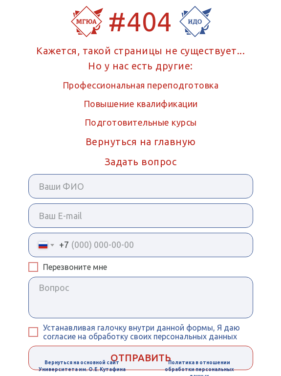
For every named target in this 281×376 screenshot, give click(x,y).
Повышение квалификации (141, 104)
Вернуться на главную (141, 141)
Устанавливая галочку (86, 327)
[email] (140, 215)
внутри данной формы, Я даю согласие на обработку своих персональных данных (141, 332)
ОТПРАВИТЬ (140, 357)
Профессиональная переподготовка (141, 85)
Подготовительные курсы (141, 122)
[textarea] (140, 297)
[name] (140, 186)
